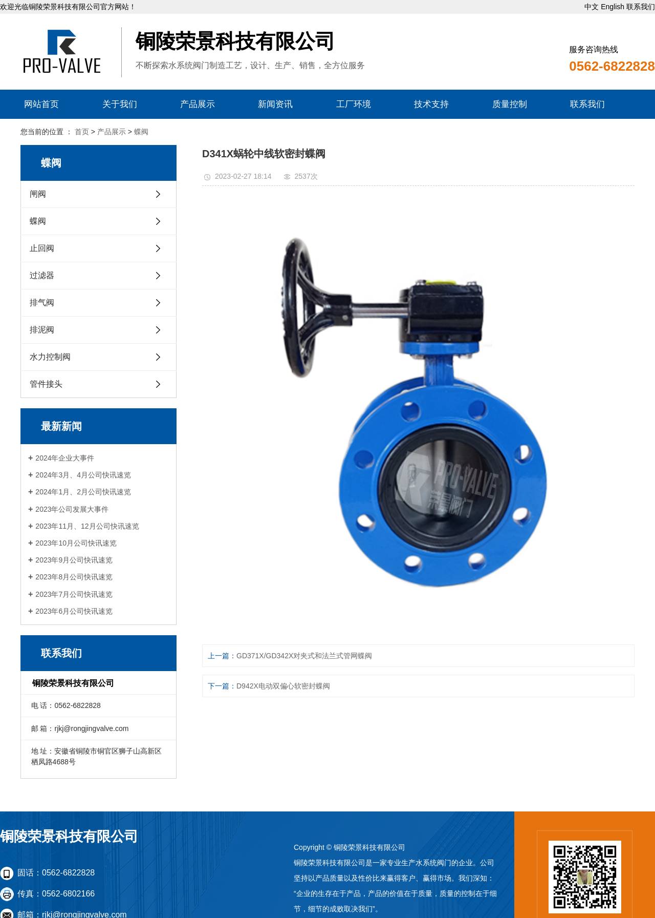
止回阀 (42, 248)
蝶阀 (141, 132)
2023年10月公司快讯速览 (76, 543)
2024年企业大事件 (64, 458)
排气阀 (42, 302)
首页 (82, 132)
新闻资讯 (275, 104)
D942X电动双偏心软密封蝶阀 (283, 686)
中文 (591, 7)
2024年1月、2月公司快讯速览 (83, 492)
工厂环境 (353, 104)
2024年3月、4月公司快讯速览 (83, 475)
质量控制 (509, 104)
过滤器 (42, 275)
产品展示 (197, 104)
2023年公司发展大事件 (71, 509)
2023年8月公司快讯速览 (74, 577)
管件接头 (46, 384)
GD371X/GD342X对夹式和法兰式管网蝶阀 (304, 656)
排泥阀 (42, 329)
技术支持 (431, 104)
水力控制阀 (50, 356)
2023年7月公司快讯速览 (74, 594)
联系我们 (640, 7)
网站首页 (41, 104)
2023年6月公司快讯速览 (74, 611)
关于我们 (119, 104)
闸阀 (38, 194)
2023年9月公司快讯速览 (74, 560)
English (612, 7)
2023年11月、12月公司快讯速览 (87, 526)
